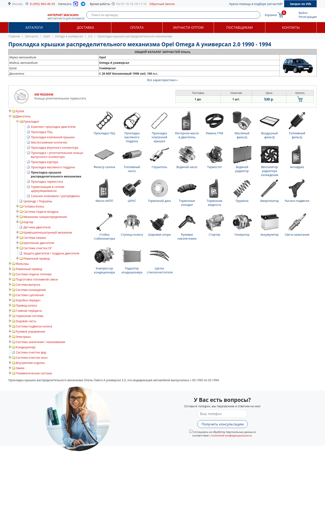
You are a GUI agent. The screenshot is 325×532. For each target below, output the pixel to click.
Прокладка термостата (47, 182)
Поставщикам (239, 27)
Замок (20, 368)
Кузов (20, 111)
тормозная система (29, 316)
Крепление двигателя (38, 243)
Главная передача (29, 311)
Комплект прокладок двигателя (53, 127)
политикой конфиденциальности (231, 435)
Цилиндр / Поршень (37, 201)
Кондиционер (25, 347)
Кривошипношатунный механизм (47, 232)
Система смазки (34, 238)
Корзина (271, 15)
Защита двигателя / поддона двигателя (51, 253)
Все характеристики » (162, 80)
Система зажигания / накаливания (40, 342)
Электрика (23, 337)
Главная (14, 36)
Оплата (136, 27)
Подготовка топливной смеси (37, 279)
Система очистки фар (31, 352)
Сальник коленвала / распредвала (55, 196)
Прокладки (31, 121)
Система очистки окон (32, 358)
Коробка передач (28, 300)
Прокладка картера (44, 162)
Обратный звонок (162, 4)
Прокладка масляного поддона (53, 167)
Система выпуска (28, 285)
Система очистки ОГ (37, 248)
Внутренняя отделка (30, 363)
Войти (303, 13)
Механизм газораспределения (45, 217)
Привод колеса (26, 305)
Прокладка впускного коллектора (54, 148)
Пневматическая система (34, 373)
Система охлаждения (31, 290)
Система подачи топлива (33, 274)
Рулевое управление (30, 331)
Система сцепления (30, 295)
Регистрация (308, 17)
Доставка (85, 27)
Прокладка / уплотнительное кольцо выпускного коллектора (57, 155)
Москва (17, 4)
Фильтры (22, 264)
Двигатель (23, 116)
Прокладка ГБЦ (41, 132)
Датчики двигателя (36, 227)
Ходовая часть (26, 321)
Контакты (291, 27)
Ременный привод (36, 258)
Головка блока (33, 206)
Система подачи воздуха (40, 212)
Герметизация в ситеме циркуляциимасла (47, 189)
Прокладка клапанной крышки (53, 137)
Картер (28, 222)
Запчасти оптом (188, 27)
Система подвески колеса (34, 326)
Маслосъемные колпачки (49, 142)
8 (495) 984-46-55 (42, 4)
